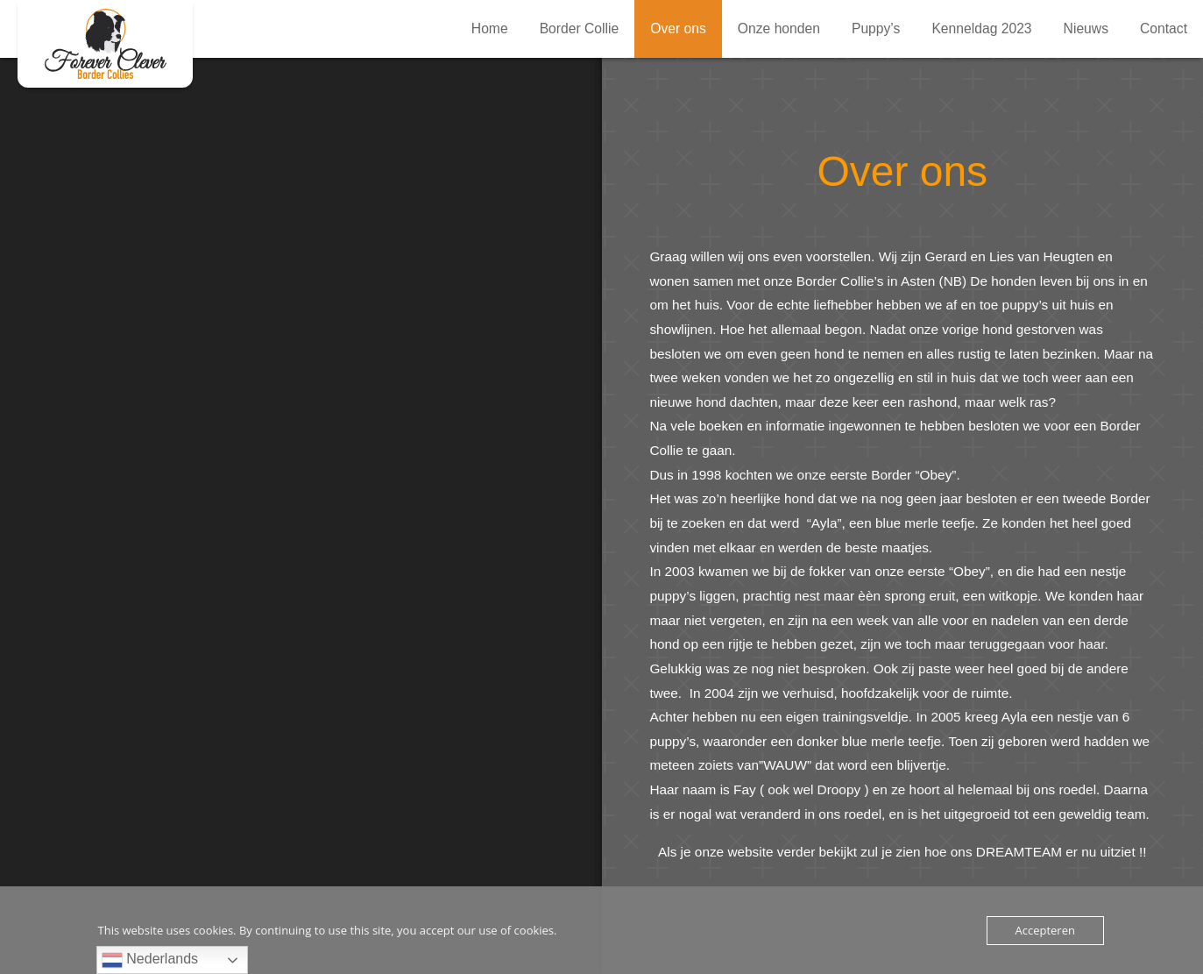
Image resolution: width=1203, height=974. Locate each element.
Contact (1163, 28)
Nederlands (150, 959)
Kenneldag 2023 (981, 28)
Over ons (105, 44)
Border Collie (579, 28)
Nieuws (1086, 28)
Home (489, 28)
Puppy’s (876, 28)
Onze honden (779, 28)
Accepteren (1045, 930)
